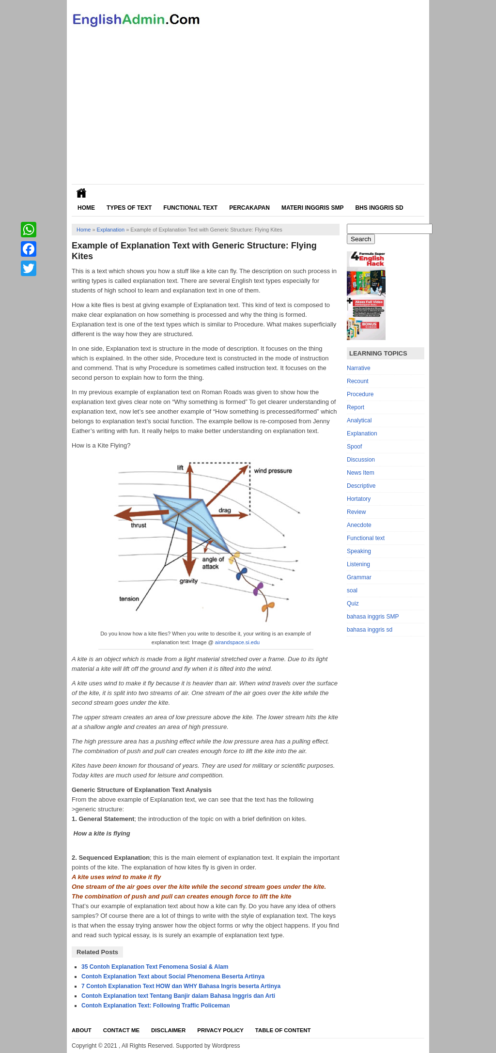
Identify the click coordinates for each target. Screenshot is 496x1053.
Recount (358, 381)
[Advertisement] (248, 111)
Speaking (359, 551)
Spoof (354, 446)
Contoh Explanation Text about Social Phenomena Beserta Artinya (172, 976)
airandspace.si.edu (237, 642)
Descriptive (361, 485)
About (82, 1030)
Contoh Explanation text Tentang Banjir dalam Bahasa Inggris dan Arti (178, 995)
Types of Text (129, 207)
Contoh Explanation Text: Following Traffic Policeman (155, 1005)
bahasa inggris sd (369, 629)
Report (355, 407)
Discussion (361, 459)
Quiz (353, 603)
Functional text (366, 538)
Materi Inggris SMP (312, 207)
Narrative (359, 368)
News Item (360, 472)
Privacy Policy (220, 1030)
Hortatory (359, 499)
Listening (358, 564)
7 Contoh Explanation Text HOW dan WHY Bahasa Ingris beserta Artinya (180, 986)
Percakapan (249, 207)
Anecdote (359, 525)
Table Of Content (283, 1030)
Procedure (360, 394)
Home (86, 207)
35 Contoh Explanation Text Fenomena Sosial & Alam (154, 966)
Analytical (359, 420)
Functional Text (190, 207)
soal (352, 590)
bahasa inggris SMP (373, 616)
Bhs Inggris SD (379, 207)
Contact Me (121, 1030)
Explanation (111, 229)
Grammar (359, 577)
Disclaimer (168, 1030)
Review (356, 512)
